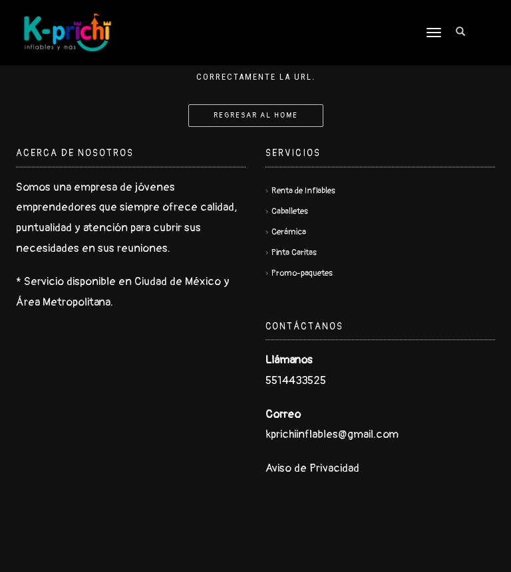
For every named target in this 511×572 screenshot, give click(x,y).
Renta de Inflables (303, 190)
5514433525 (295, 380)
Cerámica (288, 232)
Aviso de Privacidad (312, 468)
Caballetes (289, 211)
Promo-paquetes (302, 273)
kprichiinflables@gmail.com (332, 434)
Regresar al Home (256, 115)
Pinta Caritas (294, 252)
